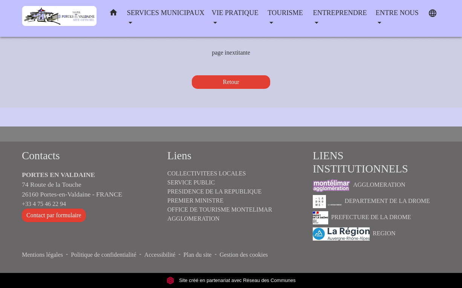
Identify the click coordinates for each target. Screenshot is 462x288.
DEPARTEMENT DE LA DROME (371, 201)
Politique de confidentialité (103, 254)
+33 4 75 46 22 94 (44, 204)
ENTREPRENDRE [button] (340, 13)
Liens (179, 155)
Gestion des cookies (244, 254)
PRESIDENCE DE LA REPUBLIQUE (214, 191)
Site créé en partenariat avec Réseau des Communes (231, 280)
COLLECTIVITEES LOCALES (206, 173)
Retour (231, 82)
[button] (113, 14)
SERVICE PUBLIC (191, 182)
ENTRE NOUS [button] (397, 13)
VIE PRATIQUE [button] (235, 13)
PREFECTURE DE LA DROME (362, 217)
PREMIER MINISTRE (195, 200)
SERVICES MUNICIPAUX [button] (166, 13)
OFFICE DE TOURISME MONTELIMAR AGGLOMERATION (219, 214)
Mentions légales (42, 254)
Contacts (41, 155)
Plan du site (198, 254)
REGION (354, 234)
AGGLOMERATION (359, 185)
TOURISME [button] (285, 13)
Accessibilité (160, 254)
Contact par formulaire (53, 215)
